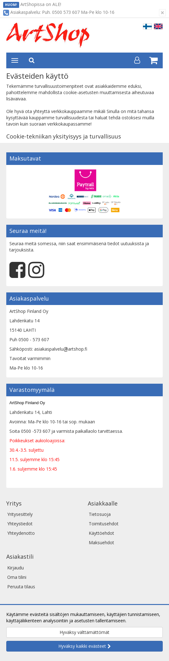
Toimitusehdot (104, 524)
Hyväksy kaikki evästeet (82, 646)
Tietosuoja (100, 514)
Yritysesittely (20, 514)
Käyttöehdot (101, 533)
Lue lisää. (137, 621)
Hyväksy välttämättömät (84, 632)
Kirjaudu (15, 568)
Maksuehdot (101, 542)
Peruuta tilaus (21, 587)
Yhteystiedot (20, 524)
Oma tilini (16, 577)
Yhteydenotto (21, 533)
